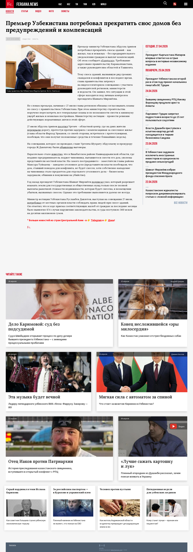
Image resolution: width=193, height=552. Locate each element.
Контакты (12, 544)
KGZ (69, 4)
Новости (10, 11)
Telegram (96, 220)
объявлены (66, 147)
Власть (35, 39)
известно (57, 154)
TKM (86, 4)
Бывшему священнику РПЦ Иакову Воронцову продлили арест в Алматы (166, 102)
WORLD (106, 4)
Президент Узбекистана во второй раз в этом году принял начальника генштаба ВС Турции (166, 82)
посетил (63, 126)
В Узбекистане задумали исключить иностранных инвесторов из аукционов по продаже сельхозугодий (162, 156)
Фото (52, 11)
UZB (95, 4)
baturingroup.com (116, 549)
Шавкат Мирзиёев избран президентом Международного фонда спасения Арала (164, 173)
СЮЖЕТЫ (66, 11)
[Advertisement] (96, 253)
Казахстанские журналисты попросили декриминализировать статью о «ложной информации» (165, 193)
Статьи (25, 11)
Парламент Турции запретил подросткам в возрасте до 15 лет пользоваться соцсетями (165, 117)
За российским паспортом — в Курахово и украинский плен (71, 492)
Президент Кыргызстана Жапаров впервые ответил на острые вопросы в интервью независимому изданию (166, 59)
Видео (39, 11)
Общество (26, 39)
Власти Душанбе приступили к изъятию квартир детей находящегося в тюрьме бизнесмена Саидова (163, 132)
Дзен (111, 220)
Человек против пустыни (116, 489)
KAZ (60, 4)
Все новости (180, 203)
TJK (77, 4)
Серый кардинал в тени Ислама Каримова (22, 491)
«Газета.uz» (107, 60)
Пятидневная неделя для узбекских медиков (162, 491)
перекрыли (34, 129)
